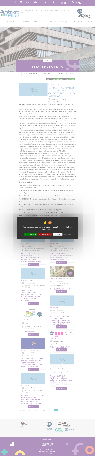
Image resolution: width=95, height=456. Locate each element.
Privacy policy (67, 234)
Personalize (58, 234)
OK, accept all (30, 234)
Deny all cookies (45, 234)
